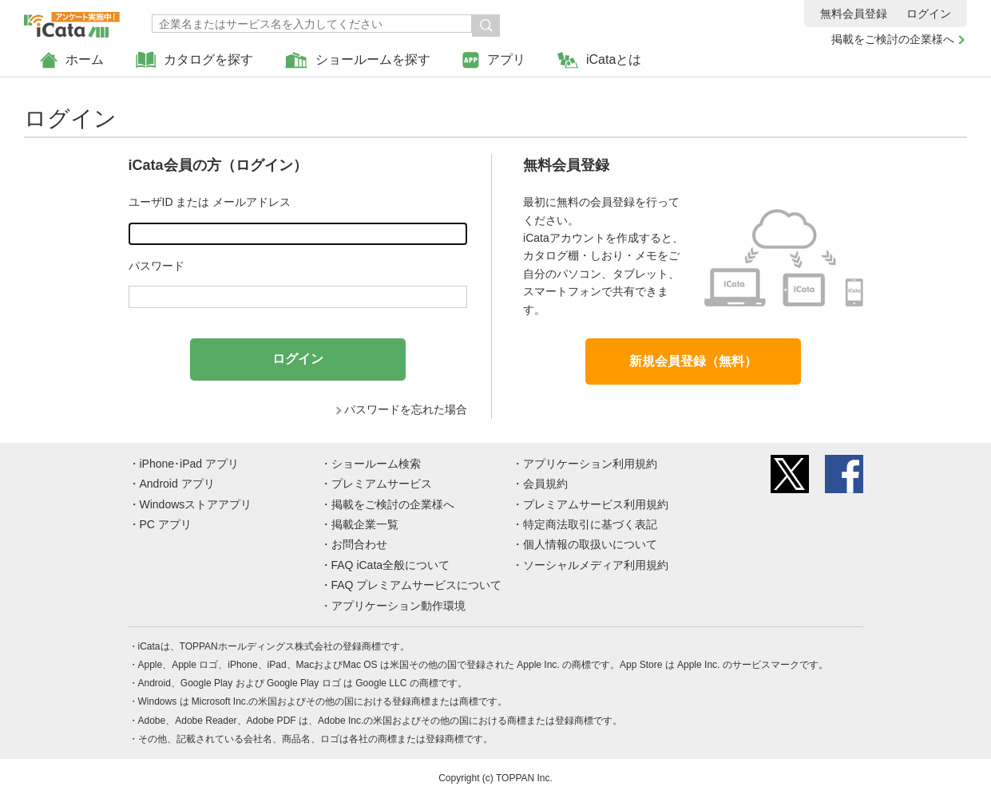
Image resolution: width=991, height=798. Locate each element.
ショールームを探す (357, 60)
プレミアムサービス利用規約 (595, 504)
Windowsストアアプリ (196, 504)
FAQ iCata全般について (390, 565)
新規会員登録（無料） (693, 361)
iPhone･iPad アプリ (190, 463)
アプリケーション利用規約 (590, 463)
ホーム (72, 60)
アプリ (493, 60)
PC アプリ (166, 524)
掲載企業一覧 (364, 524)
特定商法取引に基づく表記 (590, 524)
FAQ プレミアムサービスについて (416, 585)
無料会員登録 (853, 13)
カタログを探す (194, 60)
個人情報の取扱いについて (590, 544)
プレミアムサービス (381, 483)
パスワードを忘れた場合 (405, 409)
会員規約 (545, 483)
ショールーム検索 (376, 463)
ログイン (928, 13)
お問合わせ (359, 544)
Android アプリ (177, 483)
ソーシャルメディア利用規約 (595, 565)
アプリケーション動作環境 (398, 605)
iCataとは (599, 60)
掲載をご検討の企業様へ (892, 39)
